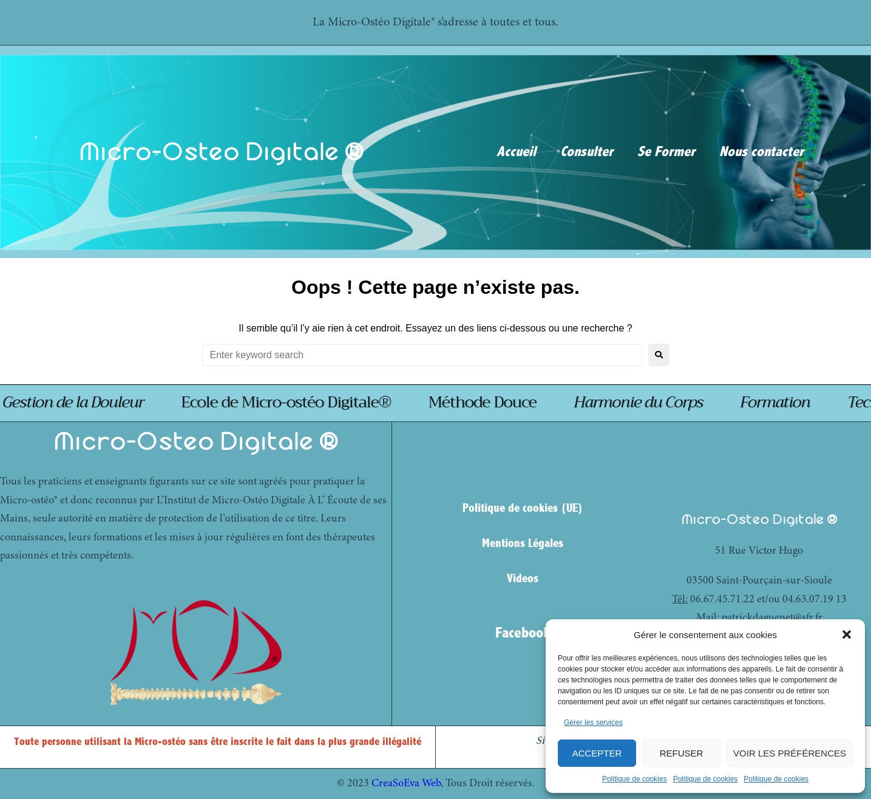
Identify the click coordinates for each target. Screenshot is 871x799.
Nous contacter (761, 152)
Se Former (666, 152)
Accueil (516, 152)
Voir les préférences (789, 753)
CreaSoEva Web (406, 783)
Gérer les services (593, 722)
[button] (847, 634)
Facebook (522, 632)
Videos (522, 578)
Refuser (681, 753)
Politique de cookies (634, 779)
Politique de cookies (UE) (523, 508)
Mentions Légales (522, 543)
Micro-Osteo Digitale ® (221, 151)
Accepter (597, 753)
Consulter (586, 152)
